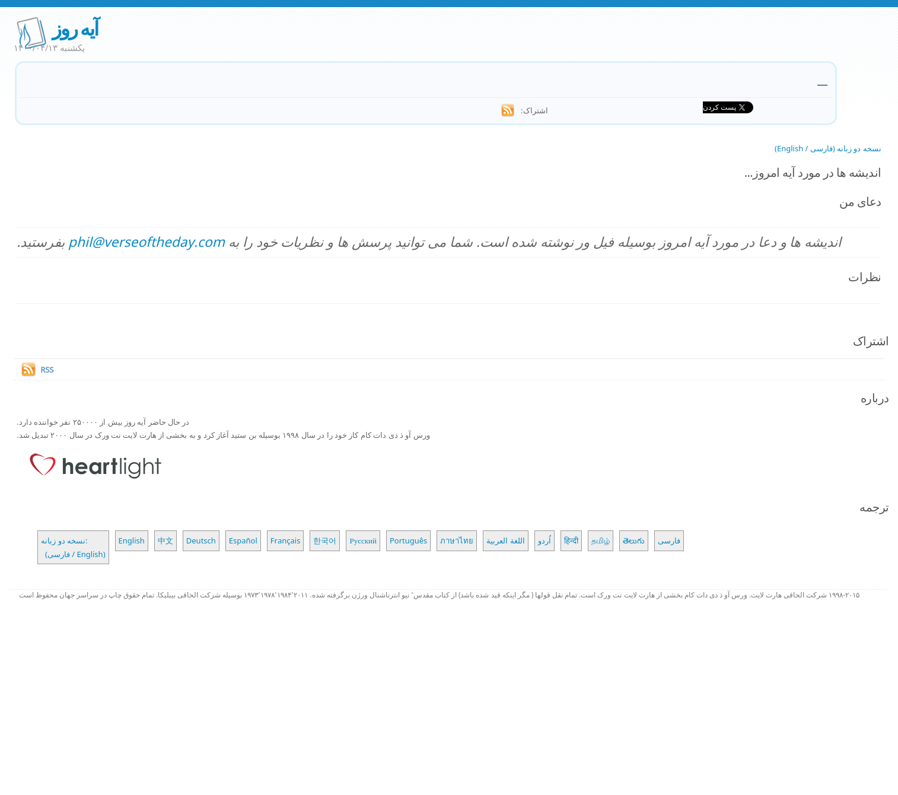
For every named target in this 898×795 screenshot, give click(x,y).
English (132, 540)
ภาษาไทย (456, 540)
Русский (363, 540)
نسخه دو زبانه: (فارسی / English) (73, 547)
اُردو (544, 540)
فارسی (669, 540)
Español (243, 540)
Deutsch (201, 540)
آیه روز (74, 28)
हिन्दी (571, 540)
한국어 (324, 540)
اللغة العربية (505, 540)
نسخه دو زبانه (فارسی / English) (828, 148)
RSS (46, 369)
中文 (165, 540)
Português (408, 540)
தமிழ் (600, 540)
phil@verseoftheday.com (146, 242)
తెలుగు (634, 540)
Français (285, 540)
